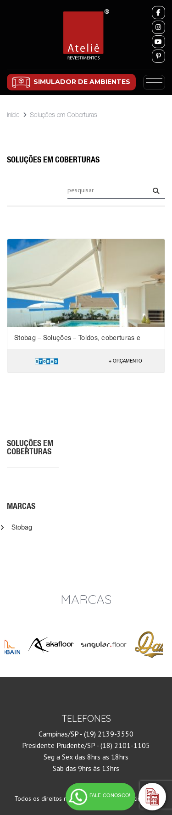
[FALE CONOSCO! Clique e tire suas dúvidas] (100, 796)
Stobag (21, 527)
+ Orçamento (125, 360)
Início (13, 114)
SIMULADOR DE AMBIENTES (81, 82)
